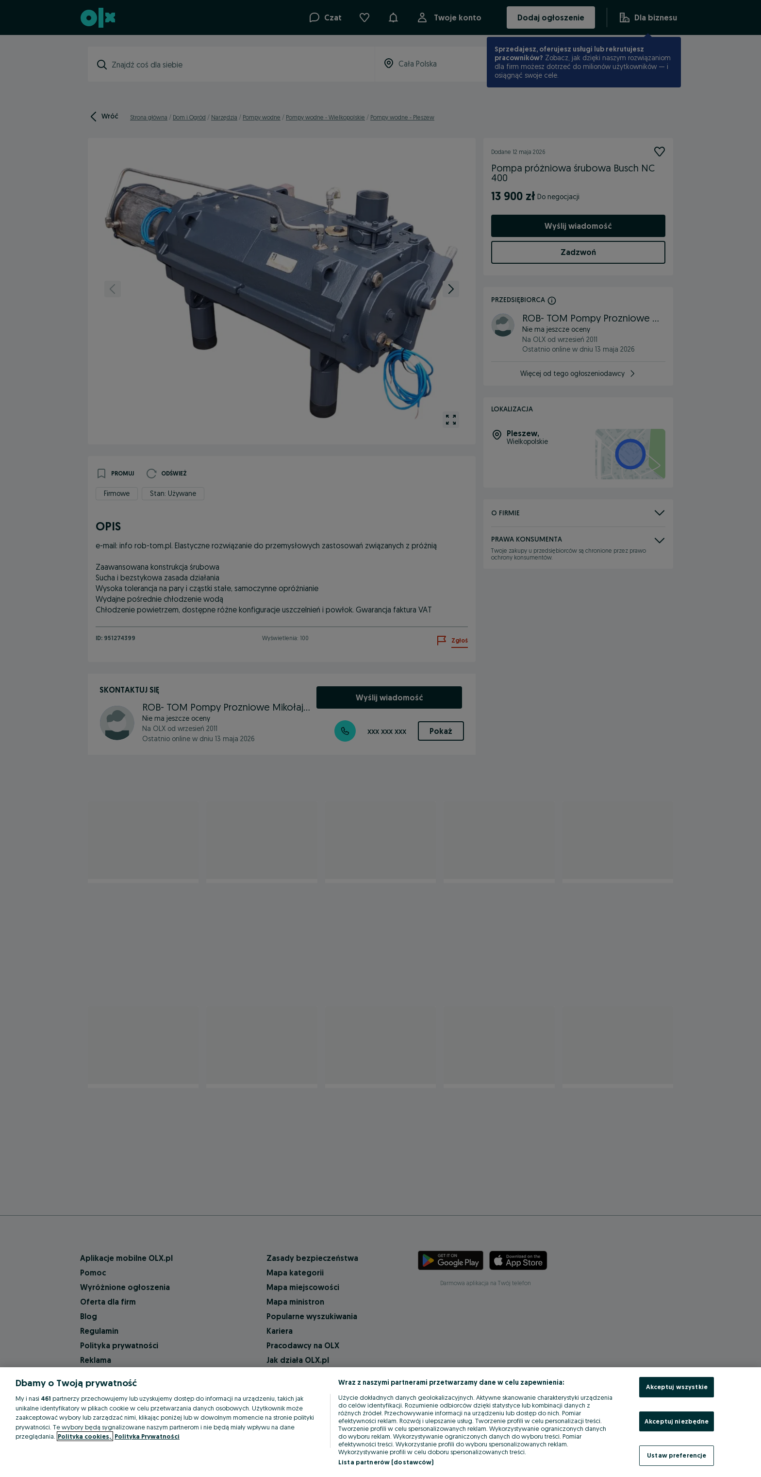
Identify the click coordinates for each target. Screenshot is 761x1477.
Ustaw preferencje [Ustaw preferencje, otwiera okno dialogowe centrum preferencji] (676, 1455)
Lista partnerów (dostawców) (386, 1462)
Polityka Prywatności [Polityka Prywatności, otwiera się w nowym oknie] (147, 1436)
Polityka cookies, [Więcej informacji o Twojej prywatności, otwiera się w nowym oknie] (85, 1436)
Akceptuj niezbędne (677, 1421)
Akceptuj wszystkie (677, 1387)
